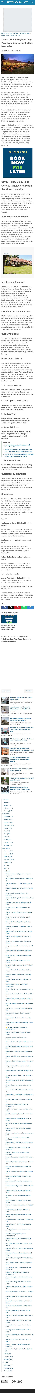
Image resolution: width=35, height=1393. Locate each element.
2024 (6, 848)
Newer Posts (6, 691)
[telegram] (30, 607)
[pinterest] (17, 607)
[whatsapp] (24, 607)
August (8, 828)
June (7, 834)
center (6, 254)
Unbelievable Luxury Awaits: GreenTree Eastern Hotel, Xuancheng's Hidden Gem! (21, 729)
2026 (5, 799)
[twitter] (11, 607)
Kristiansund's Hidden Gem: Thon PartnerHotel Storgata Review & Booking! (19, 759)
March (7, 805)
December (8, 816)
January (8, 811)
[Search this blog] (32, 2)
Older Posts (28, 691)
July (7, 831)
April (6, 802)
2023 (5, 1362)
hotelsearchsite (17, 2)
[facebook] (4, 607)
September (9, 825)
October (8, 822)
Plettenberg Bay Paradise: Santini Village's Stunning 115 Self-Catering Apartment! (20, 709)
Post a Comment (15, 50)
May (6, 836)
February (8, 808)
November (8, 819)
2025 (6, 814)
